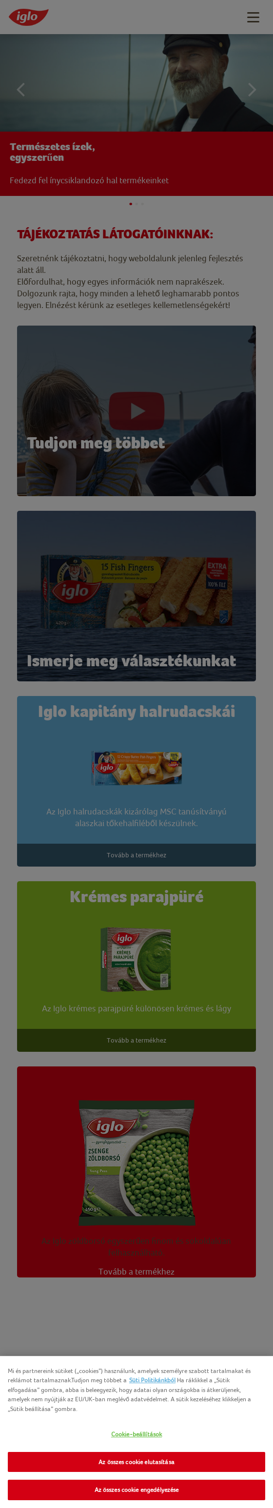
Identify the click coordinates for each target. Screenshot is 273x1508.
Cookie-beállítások (136, 1434)
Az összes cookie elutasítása (136, 1462)
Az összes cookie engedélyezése (137, 1489)
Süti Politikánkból (152, 1380)
